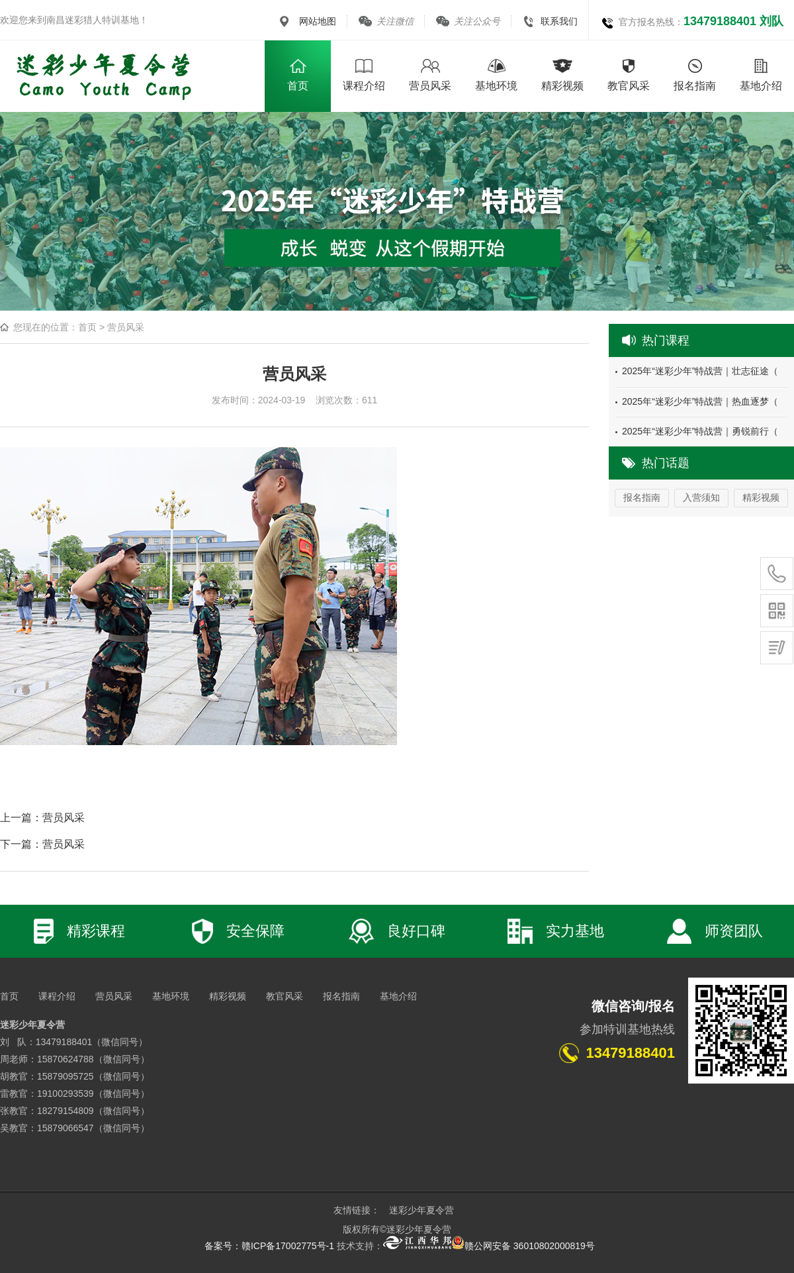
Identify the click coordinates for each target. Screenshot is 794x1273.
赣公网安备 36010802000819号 (523, 1246)
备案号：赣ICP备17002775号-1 (269, 1246)
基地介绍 (398, 996)
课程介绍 (56, 996)
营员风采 (125, 327)
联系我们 (559, 21)
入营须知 (701, 497)
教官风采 (284, 996)
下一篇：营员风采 (42, 844)
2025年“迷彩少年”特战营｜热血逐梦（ (700, 401)
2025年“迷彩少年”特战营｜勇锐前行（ (700, 431)
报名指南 (641, 497)
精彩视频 (760, 497)
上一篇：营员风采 (42, 817)
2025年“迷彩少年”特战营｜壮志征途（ (700, 371)
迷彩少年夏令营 (421, 1210)
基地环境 (170, 996)
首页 (87, 327)
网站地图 (317, 21)
